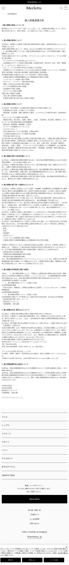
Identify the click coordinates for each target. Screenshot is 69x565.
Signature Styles (8, 475)
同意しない (32, 560)
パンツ (4, 450)
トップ (4, 14)
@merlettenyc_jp (34, 536)
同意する (10, 560)
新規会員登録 (34, 499)
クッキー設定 (54, 560)
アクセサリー (7, 458)
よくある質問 (34, 519)
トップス (5, 425)
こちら (25, 351)
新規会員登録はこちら (34, 2)
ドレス (4, 417)
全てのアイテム (8, 467)
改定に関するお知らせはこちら (12, 397)
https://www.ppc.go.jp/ (39, 259)
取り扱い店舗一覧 (34, 510)
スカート (5, 442)
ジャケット (6, 433)
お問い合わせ (34, 523)
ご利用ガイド (34, 515)
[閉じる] (66, 547)
